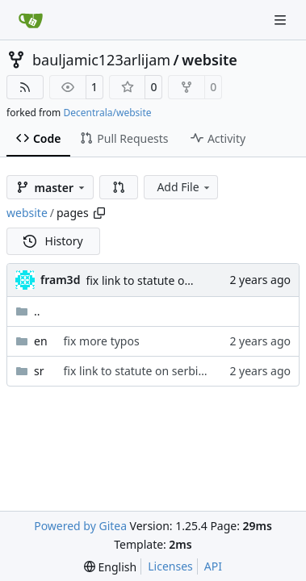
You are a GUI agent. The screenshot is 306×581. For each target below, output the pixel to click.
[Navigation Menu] (282, 19)
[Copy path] (99, 213)
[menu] (110, 567)
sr (39, 370)
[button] (118, 187)
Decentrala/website (107, 112)
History (53, 241)
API (213, 566)
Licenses (170, 566)
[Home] (30, 20)
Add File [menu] (184, 186)
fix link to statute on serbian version (180, 280)
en (41, 341)
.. (27, 311)
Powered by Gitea (80, 525)
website (209, 60)
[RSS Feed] (25, 87)
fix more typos (102, 341)
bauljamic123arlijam (101, 60)
